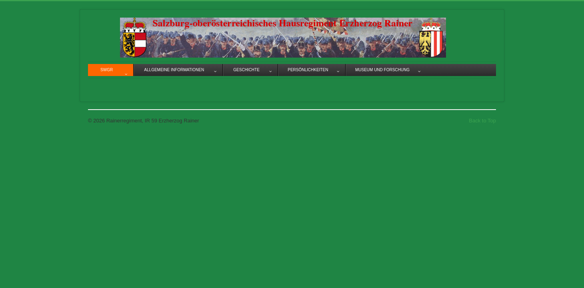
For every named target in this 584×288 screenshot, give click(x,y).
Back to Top (482, 121)
